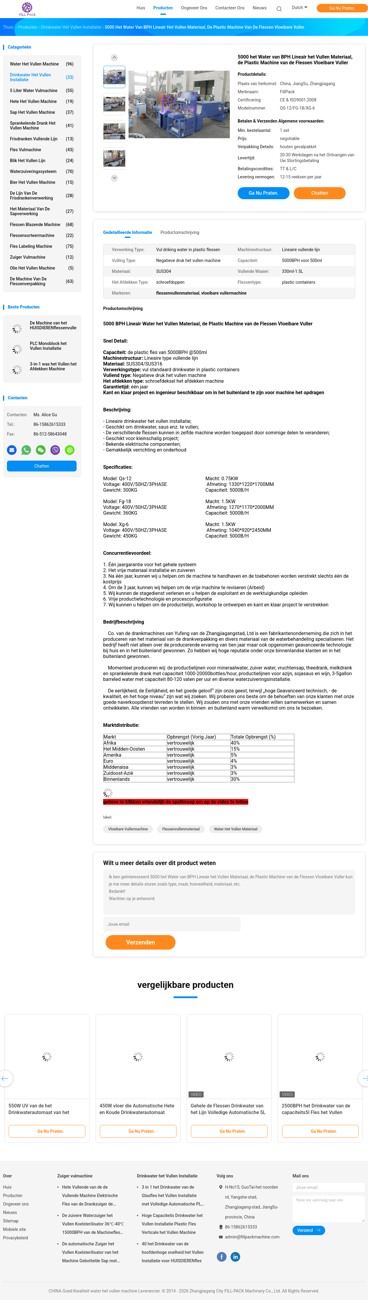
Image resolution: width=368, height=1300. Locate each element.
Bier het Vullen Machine (42, 182)
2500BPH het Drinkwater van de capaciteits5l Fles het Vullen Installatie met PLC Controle (316, 1112)
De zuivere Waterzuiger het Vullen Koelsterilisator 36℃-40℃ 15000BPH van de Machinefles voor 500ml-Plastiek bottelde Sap (93, 1225)
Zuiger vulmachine (42, 257)
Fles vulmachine (42, 150)
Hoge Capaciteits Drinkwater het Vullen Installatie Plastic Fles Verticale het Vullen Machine (172, 1224)
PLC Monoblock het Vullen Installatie (48, 346)
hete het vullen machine (42, 101)
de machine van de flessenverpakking (42, 281)
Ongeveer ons (16, 1204)
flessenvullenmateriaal (181, 829)
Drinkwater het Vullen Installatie (42, 77)
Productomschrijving (179, 232)
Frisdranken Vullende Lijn (42, 139)
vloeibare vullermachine (128, 829)
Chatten (41, 466)
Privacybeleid (15, 1237)
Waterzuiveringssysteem (42, 171)
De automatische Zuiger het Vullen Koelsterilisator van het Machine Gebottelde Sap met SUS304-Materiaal (90, 1253)
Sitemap (10, 1221)
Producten (12, 1195)
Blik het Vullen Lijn (42, 161)
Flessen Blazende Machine (42, 225)
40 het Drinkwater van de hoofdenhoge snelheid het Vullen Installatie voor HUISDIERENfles (173, 1252)
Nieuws (10, 1212)
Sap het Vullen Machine (42, 112)
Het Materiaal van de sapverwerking (42, 211)
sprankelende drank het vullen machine (42, 125)
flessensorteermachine (42, 235)
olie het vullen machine (42, 268)
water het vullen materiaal (236, 829)
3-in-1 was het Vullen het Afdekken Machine (53, 366)
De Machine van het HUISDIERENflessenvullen (53, 325)
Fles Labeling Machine (42, 246)
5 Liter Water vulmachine (42, 91)
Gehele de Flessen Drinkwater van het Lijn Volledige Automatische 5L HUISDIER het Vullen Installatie (228, 1112)
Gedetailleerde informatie (127, 232)
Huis (7, 1187)
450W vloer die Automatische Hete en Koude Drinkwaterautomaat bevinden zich (137, 1112)
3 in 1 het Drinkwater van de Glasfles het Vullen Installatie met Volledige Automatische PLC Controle (173, 1196)
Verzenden (140, 942)
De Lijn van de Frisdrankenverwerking (42, 195)
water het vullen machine (42, 64)
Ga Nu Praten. (342, 8)
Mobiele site (14, 1229)
